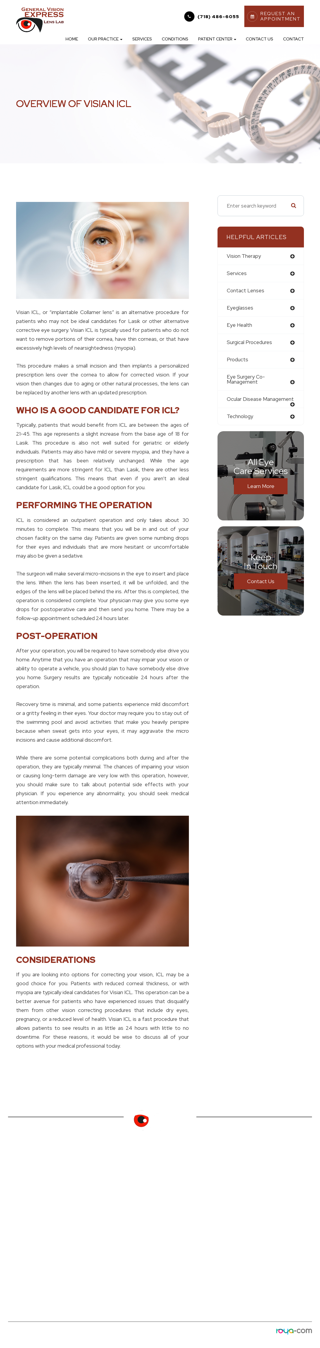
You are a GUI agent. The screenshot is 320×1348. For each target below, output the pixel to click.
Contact (293, 39)
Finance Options (103, 1197)
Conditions (175, 39)
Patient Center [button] (217, 39)
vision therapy (244, 256)
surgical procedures (249, 342)
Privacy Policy (70, 1337)
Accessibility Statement (31, 1337)
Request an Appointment (113, 1207)
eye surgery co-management (246, 380)
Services (142, 39)
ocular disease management (260, 399)
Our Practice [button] (105, 39)
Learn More (260, 486)
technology (240, 417)
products (237, 360)
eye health (239, 325)
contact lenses (246, 290)
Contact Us (259, 39)
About (15, 1188)
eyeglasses (240, 308)
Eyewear (18, 1207)
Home (72, 39)
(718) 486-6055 (218, 16)
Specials (93, 1216)
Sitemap (94, 1337)
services (237, 273)
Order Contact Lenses (110, 1178)
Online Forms (99, 1188)
